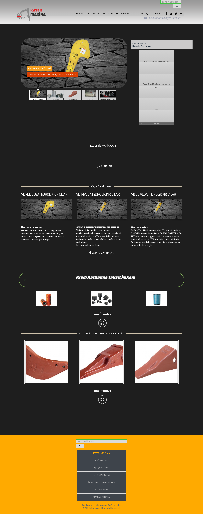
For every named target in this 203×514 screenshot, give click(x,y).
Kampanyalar (144, 13)
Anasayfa (80, 13)
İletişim (159, 13)
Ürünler (107, 13)
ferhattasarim (95, 508)
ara (177, 6)
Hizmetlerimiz (125, 13)
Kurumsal (93, 13)
